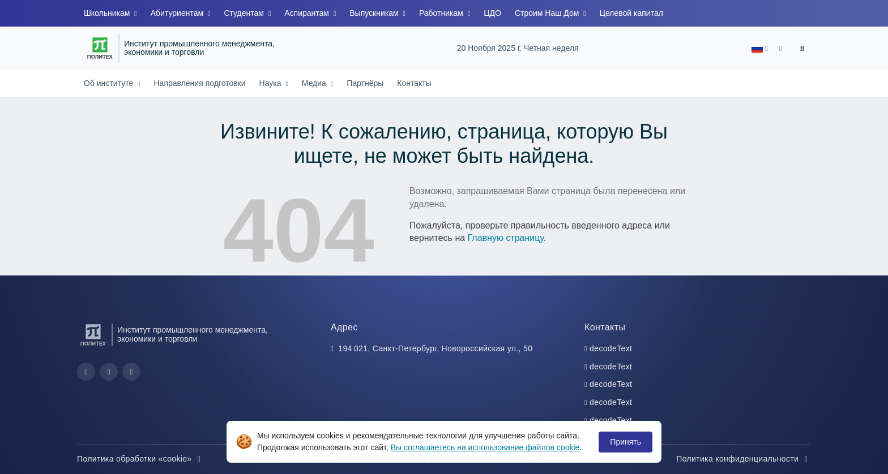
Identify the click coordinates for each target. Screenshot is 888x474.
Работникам (442, 13)
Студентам (245, 13)
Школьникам (108, 13)
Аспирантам (307, 13)
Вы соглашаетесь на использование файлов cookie (485, 447)
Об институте (109, 83)
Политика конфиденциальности (743, 458)
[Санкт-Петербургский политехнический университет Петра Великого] (100, 48)
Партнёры (365, 83)
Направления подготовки (199, 83)
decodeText (611, 348)
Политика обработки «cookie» (140, 458)
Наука (271, 83)
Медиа (315, 83)
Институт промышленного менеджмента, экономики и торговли (199, 48)
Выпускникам (374, 13)
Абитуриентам (178, 13)
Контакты (414, 83)
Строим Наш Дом (548, 13)
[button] (760, 48)
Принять (625, 441)
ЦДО (492, 13)
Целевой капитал (631, 13)
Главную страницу (506, 238)
